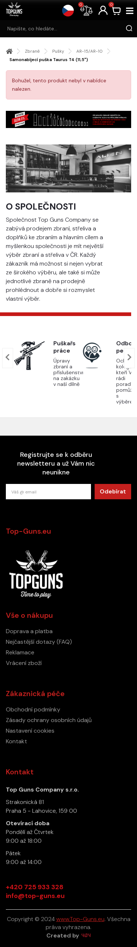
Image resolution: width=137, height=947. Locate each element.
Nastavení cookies (30, 730)
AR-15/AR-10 (89, 51)
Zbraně (32, 51)
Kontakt (16, 741)
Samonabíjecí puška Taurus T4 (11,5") (48, 60)
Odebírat (113, 491)
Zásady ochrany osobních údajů (49, 720)
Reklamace (20, 652)
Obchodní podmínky (33, 709)
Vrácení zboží (24, 663)
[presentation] (7, 358)
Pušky (58, 51)
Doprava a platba (29, 631)
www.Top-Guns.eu (80, 919)
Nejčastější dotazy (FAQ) (39, 642)
